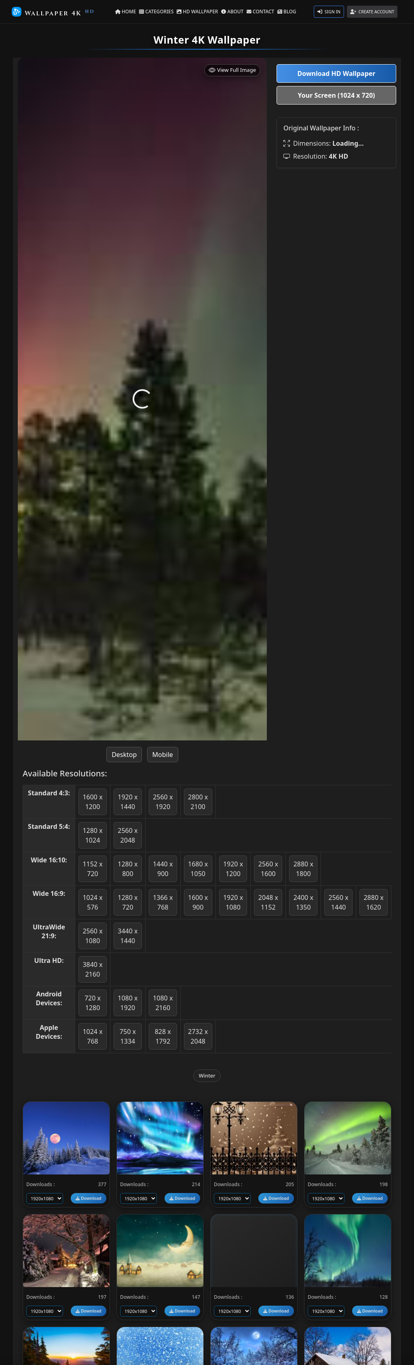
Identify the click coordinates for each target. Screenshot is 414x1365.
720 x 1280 (92, 1003)
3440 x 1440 (127, 936)
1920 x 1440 (127, 802)
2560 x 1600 (268, 869)
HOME (130, 11)
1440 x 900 (163, 869)
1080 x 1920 (127, 1003)
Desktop (124, 754)
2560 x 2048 (127, 835)
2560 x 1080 (92, 936)
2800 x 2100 (198, 802)
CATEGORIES (160, 11)
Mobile (162, 754)
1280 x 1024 (92, 835)
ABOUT (231, 11)
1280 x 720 (127, 902)
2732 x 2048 (198, 1036)
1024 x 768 (92, 1036)
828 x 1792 (163, 1036)
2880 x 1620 (373, 902)
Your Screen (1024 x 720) (336, 95)
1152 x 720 (92, 869)
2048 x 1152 (268, 902)
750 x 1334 (128, 1036)
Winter (207, 1075)
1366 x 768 (163, 902)
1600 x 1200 (92, 802)
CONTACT (257, 11)
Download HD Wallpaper (337, 73)
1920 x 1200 (233, 869)
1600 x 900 (198, 902)
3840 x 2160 (92, 969)
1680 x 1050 (198, 869)
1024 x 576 (92, 902)
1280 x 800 (127, 869)
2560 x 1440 (339, 902)
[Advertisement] (336, 224)
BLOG (282, 11)
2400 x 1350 (303, 902)
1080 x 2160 (163, 1003)
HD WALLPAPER (198, 11)
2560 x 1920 (163, 802)
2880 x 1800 (303, 869)
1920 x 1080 (233, 902)
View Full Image (232, 69)
